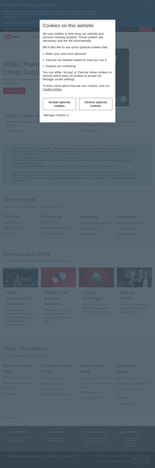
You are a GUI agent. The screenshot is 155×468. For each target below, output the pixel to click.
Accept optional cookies (59, 104)
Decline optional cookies (95, 104)
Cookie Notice (52, 89)
